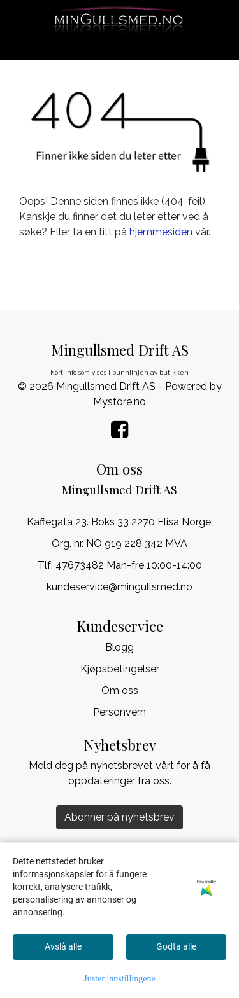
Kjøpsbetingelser (119, 669)
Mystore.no (119, 402)
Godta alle (176, 946)
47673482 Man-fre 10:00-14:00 (128, 565)
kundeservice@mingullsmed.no (119, 587)
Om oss (119, 690)
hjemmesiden (160, 232)
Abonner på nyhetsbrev (119, 817)
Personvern (119, 712)
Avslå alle (63, 946)
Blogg (119, 647)
